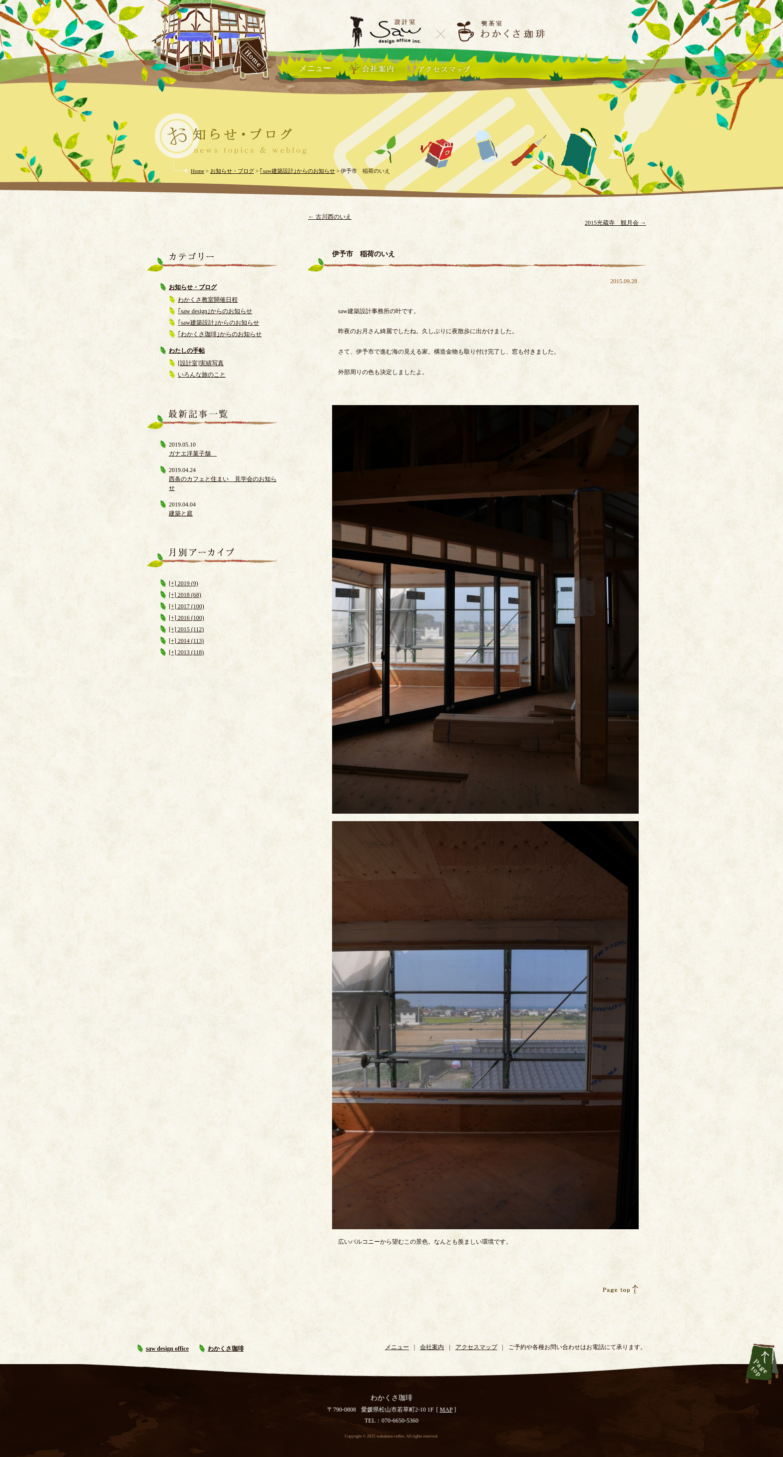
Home (197, 171)
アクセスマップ (476, 1347)
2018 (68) (188, 594)
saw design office (167, 1348)
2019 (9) (187, 583)
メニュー (315, 68)
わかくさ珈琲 (226, 1348)
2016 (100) (190, 617)
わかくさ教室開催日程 (208, 299)
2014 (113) (190, 640)
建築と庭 (181, 513)
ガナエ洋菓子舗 (193, 453)
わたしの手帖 (187, 350)
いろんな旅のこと (202, 374)
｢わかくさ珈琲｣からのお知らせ (220, 334)
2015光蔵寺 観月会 (615, 222)
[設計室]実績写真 (201, 363)
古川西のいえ (330, 216)
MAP (446, 1409)
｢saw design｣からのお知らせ (215, 311)
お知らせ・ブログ (193, 287)
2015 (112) (190, 629)
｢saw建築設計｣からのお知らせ (218, 322)
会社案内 (432, 1347)
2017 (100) (190, 606)
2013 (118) (190, 652)
